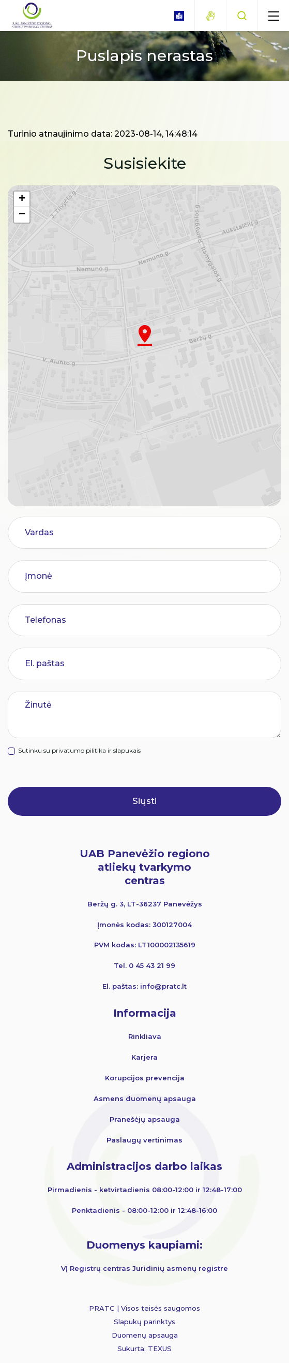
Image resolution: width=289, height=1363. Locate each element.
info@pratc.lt (163, 986)
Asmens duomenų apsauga (145, 1098)
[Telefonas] (150, 620)
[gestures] (210, 16)
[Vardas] (150, 533)
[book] (178, 16)
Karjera (144, 1057)
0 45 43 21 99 (152, 965)
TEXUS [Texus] (160, 1348)
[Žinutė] (150, 715)
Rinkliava (144, 1036)
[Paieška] (241, 15)
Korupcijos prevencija (145, 1078)
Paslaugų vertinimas (144, 1140)
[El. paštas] (150, 664)
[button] (145, 335)
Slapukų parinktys (144, 1322)
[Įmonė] (150, 576)
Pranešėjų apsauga (145, 1119)
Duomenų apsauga (145, 1335)
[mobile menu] (273, 15)
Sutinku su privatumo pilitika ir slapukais (85, 751)
